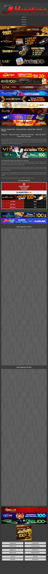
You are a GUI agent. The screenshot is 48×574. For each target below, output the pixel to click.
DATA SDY (35, 556)
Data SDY (24, 22)
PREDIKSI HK (13, 549)
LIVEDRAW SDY (35, 543)
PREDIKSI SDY (35, 549)
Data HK (24, 17)
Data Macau (24, 19)
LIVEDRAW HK (12, 543)
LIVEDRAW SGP (12, 546)
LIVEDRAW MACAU (35, 546)
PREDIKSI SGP (12, 552)
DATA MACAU (35, 559)
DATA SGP (12, 559)
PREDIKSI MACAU (35, 552)
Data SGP (24, 24)
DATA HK (13, 556)
